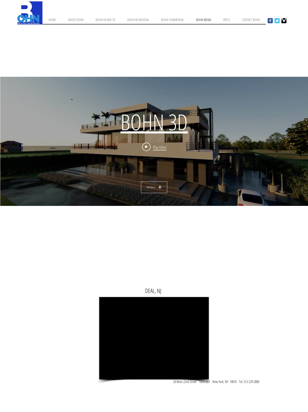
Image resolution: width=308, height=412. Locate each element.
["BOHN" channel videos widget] (154, 141)
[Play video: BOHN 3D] (154, 147)
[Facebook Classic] (270, 20)
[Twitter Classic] (277, 20)
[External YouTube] (154, 338)
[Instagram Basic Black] (284, 20)
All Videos (154, 187)
